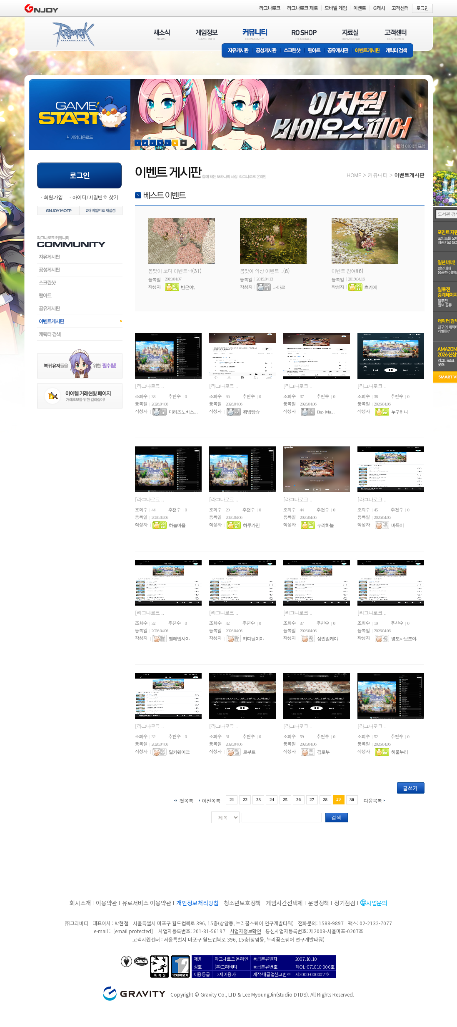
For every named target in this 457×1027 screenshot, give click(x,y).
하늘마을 (177, 525)
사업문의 (376, 903)
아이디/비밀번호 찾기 (95, 196)
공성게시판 (266, 51)
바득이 (397, 525)
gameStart (79, 107)
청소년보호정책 (242, 903)
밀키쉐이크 (179, 751)
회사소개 (80, 903)
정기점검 (344, 903)
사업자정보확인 (245, 930)
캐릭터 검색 (399, 51)
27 (312, 799)
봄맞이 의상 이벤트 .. (261, 270)
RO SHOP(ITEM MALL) (304, 34)
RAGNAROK (73, 34)
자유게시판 (237, 51)
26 (298, 799)
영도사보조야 (403, 638)
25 (285, 799)
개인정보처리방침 (197, 903)
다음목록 (373, 800)
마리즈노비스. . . (183, 411)
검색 (337, 817)
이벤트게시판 (367, 51)
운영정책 (318, 903)
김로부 (323, 751)
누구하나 (399, 411)
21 (232, 799)
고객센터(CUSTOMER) (395, 34)
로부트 (249, 751)
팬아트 (314, 51)
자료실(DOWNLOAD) (350, 34)
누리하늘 (325, 525)
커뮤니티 (378, 174)
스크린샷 (293, 51)
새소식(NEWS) (161, 34)
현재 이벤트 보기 (183, 143)
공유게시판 (338, 51)
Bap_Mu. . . (325, 411)
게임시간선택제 (284, 903)
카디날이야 (253, 638)
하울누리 (399, 751)
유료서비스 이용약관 (146, 903)
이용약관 (106, 903)
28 (325, 799)
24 (272, 799)
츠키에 (370, 287)
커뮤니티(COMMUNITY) (254, 34)
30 (352, 799)
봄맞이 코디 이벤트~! (170, 270)
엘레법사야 (179, 638)
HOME (354, 174)
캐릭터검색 (79, 334)
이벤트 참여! (344, 270)
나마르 (278, 287)
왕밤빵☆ (251, 411)
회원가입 (53, 196)
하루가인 (251, 525)
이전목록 (211, 800)
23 (258, 799)
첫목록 (186, 800)
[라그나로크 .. (149, 385)
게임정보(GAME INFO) (207, 34)
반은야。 (189, 287)
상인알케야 (327, 638)
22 (245, 799)
